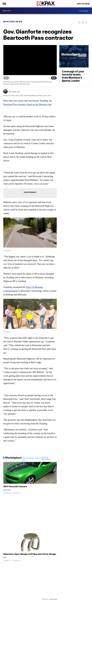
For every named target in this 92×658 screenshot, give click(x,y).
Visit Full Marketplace (46, 458)
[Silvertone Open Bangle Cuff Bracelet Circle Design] (30, 547)
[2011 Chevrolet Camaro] (30, 479)
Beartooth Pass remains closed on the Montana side (27, 104)
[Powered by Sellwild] (53, 599)
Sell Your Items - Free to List (32, 459)
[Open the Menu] (4, 3)
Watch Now (83, 4)
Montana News (12, 21)
